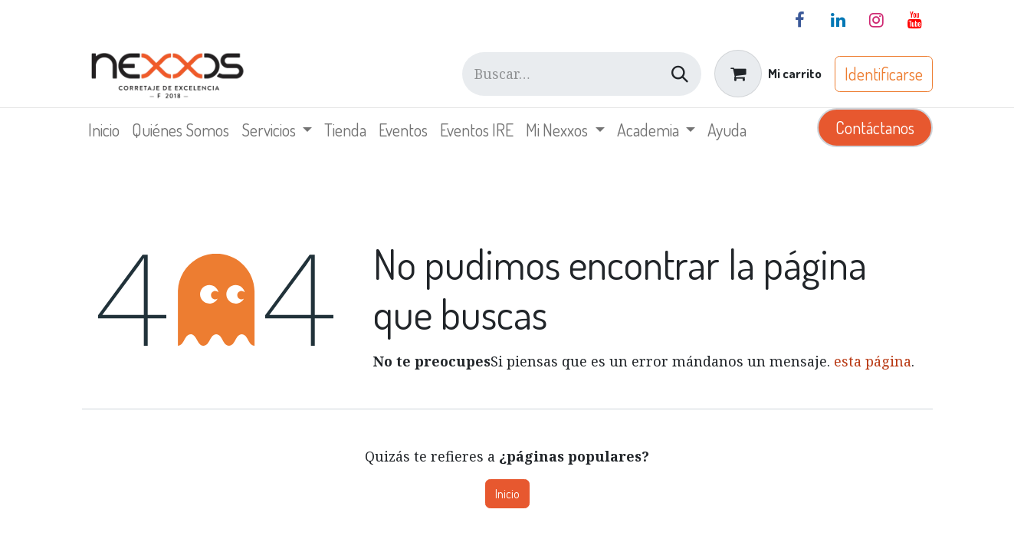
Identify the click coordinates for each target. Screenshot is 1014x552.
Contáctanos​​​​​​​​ (874, 127)
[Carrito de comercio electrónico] (768, 73)
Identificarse (884, 73)
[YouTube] (915, 20)
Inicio (507, 493)
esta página (872, 361)
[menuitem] (104, 130)
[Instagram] (877, 20)
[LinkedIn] (838, 20)
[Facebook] (800, 20)
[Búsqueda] (679, 74)
